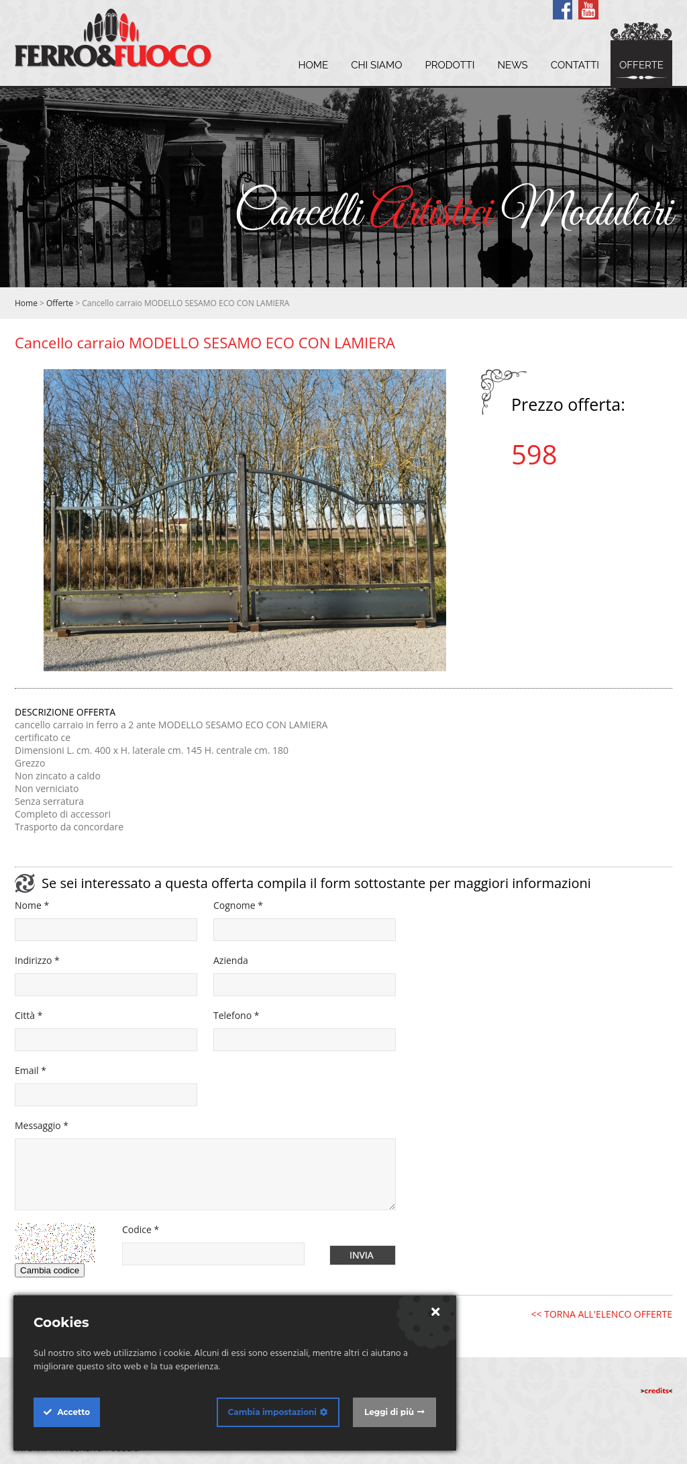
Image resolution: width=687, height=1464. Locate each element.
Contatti (575, 65)
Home (313, 65)
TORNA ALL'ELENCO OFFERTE (608, 1314)
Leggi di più (389, 1412)
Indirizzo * (37, 960)
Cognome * (238, 905)
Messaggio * (41, 1125)
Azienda (230, 960)
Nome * (32, 905)
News (512, 65)
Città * (28, 1015)
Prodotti (449, 65)
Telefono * (236, 1015)
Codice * (140, 1229)
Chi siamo (376, 65)
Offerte (641, 65)
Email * (30, 1070)
